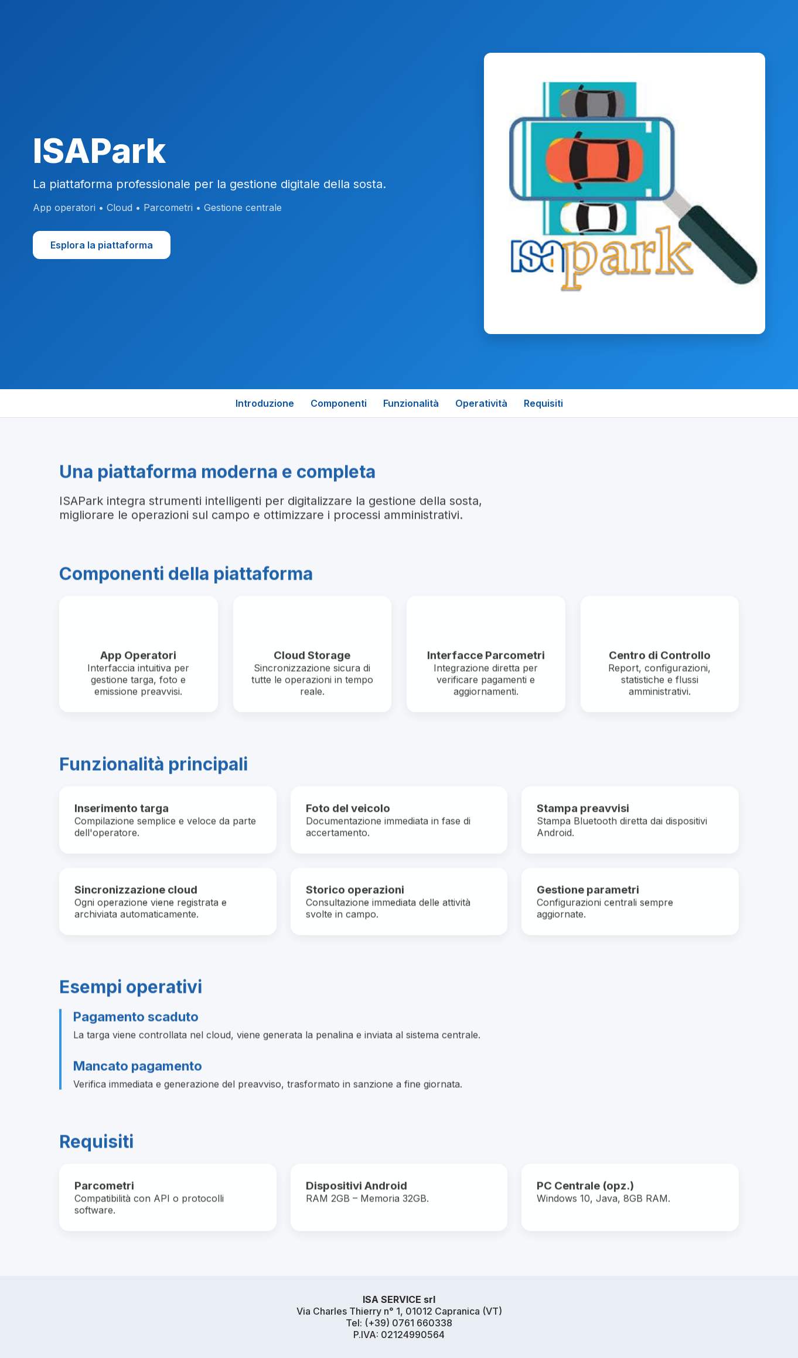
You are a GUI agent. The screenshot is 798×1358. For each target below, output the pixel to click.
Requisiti (543, 403)
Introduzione (265, 403)
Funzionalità (411, 403)
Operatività (481, 403)
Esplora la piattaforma (101, 245)
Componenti (339, 403)
